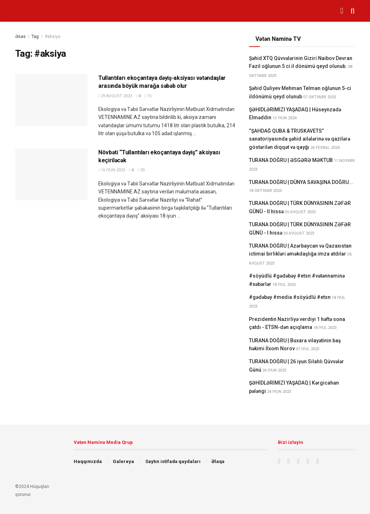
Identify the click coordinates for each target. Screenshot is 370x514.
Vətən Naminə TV (278, 38)
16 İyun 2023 (111, 170)
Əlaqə (217, 461)
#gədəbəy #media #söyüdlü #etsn (290, 297)
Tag (35, 36)
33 (141, 170)
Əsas (20, 36)
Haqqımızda (88, 461)
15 (148, 96)
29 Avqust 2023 (115, 96)
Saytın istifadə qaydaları (173, 461)
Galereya (123, 461)
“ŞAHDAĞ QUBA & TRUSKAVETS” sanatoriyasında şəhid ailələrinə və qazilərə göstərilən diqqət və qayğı (299, 139)
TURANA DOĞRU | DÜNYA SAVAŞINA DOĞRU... (301, 182)
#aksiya (52, 36)
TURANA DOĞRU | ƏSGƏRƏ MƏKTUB (291, 160)
